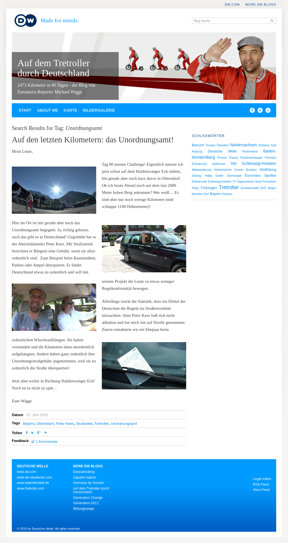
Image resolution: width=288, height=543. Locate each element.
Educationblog (83, 472)
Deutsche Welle (222, 151)
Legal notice (262, 479)
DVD (263, 188)
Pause (233, 157)
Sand (258, 181)
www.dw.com (26, 472)
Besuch (198, 145)
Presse (222, 157)
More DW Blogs (260, 4)
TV (234, 181)
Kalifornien (218, 163)
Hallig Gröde (214, 175)
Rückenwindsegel (251, 157)
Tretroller (101, 423)
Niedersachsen (243, 145)
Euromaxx (252, 176)
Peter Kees (65, 423)
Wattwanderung (202, 169)
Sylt (273, 145)
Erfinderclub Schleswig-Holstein (211, 181)
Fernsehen (269, 181)
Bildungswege (83, 509)
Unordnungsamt (124, 423)
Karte (70, 110)
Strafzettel (84, 423)
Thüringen (209, 188)
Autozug (197, 151)
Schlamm (264, 145)
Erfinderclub (199, 163)
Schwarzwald (249, 188)
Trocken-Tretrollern (217, 145)
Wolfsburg (268, 169)
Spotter (270, 175)
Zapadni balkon (84, 477)
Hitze (195, 188)
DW (234, 164)
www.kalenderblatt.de (33, 483)
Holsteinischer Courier (228, 169)
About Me (47, 110)
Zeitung (196, 175)
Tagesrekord (245, 181)
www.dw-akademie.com (34, 477)
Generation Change (88, 498)
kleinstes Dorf (200, 194)
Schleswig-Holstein (259, 163)
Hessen (227, 194)
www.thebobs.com (30, 488)
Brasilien (251, 169)
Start (25, 110)
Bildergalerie (99, 110)
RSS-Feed (261, 484)
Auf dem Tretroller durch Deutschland (53, 68)
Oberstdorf (45, 423)
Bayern (28, 423)
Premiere (270, 157)
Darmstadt (234, 175)
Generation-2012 (85, 503)
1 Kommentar (47, 441)
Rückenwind (249, 151)
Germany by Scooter (88, 483)
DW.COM (232, 4)
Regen (272, 188)
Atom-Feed (261, 490)
